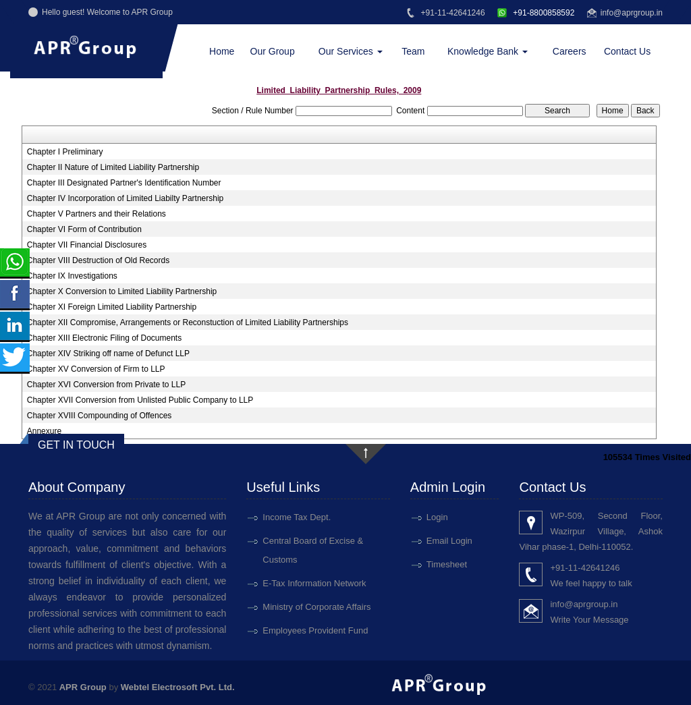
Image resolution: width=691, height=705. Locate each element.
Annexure (44, 431)
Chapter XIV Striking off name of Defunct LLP (108, 353)
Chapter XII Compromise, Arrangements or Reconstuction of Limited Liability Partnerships (187, 322)
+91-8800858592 (535, 13)
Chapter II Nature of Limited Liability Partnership (113, 167)
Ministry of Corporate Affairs (316, 607)
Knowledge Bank (487, 51)
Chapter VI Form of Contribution (84, 229)
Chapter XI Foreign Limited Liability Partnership (111, 307)
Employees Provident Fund (315, 630)
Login (437, 517)
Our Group (272, 51)
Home (221, 51)
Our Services (351, 51)
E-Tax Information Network (314, 583)
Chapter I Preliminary (65, 152)
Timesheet (446, 564)
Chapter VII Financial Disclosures (86, 245)
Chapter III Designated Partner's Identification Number (124, 183)
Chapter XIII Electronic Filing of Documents (104, 338)
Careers (569, 51)
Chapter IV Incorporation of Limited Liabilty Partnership (125, 198)
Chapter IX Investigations (72, 276)
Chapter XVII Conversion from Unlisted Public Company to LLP (140, 400)
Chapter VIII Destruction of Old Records (98, 260)
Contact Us (627, 51)
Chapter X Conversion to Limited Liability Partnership (122, 291)
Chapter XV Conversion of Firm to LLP (96, 369)
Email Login (449, 541)
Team (413, 51)
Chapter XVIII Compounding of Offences (99, 415)
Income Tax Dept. (296, 517)
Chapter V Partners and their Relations (96, 214)
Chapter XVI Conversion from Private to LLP (106, 384)
